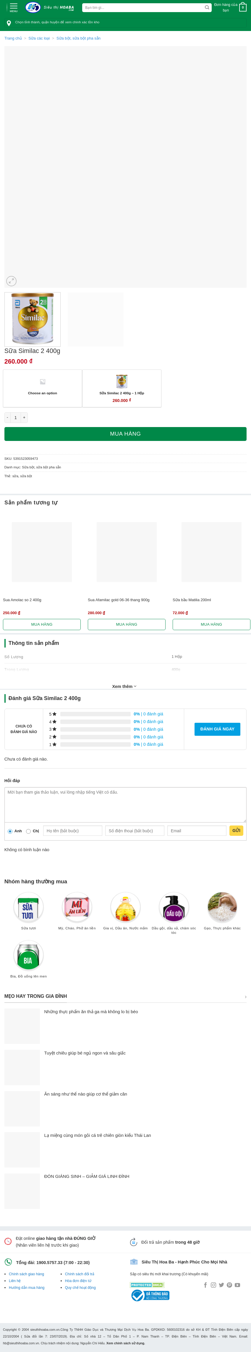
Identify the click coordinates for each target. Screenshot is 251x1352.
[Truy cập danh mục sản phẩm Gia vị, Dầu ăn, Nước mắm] (125, 914)
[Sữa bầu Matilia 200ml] (212, 552)
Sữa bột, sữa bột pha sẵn (78, 38)
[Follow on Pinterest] (229, 1286)
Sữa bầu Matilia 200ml (192, 600)
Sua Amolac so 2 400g (22, 600)
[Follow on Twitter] (221, 1286)
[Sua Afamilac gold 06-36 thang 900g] (127, 552)
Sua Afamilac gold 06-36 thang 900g (119, 600)
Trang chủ (13, 38)
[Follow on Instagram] (213, 1286)
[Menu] (13, 7)
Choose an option (42, 393)
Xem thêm (124, 686)
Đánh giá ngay (217, 729)
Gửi (236, 830)
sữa (15, 476)
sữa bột (26, 476)
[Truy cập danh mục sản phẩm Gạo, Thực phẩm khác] (222, 914)
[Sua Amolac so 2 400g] (42, 552)
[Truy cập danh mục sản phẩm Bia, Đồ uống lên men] (28, 962)
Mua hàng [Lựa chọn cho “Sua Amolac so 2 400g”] (41, 624)
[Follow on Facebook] (205, 1286)
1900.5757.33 (49, 1262)
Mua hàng (125, 434)
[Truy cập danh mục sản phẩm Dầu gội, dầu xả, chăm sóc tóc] (174, 916)
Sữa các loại (39, 38)
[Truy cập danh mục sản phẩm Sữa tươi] (28, 914)
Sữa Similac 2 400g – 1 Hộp (121, 393)
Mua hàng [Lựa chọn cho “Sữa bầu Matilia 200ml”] (211, 624)
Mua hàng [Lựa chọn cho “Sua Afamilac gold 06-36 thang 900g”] (126, 624)
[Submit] (207, 7)
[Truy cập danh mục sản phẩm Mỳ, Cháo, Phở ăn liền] (77, 914)
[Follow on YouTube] (237, 1286)
